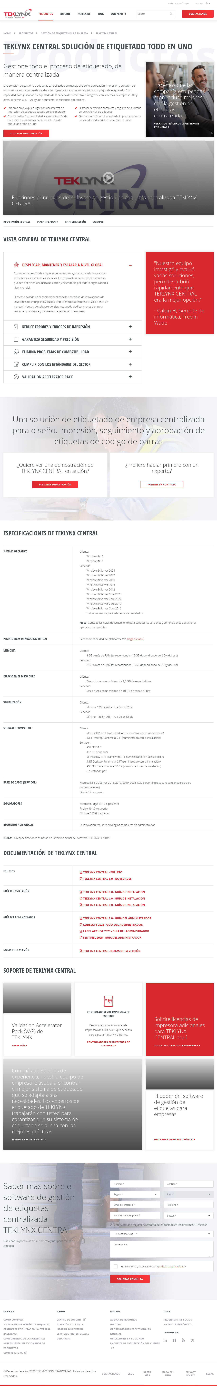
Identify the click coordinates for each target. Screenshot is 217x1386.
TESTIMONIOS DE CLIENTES (28, 1139)
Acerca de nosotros (123, 1319)
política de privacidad (171, 1266)
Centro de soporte (69, 1319)
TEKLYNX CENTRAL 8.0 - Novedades (107, 879)
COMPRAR (117, 14)
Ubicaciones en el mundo (127, 1338)
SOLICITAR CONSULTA (130, 1279)
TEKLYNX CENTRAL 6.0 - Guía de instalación (114, 905)
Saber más (18, 1045)
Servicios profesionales (73, 1333)
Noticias (116, 1333)
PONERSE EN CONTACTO (162, 484)
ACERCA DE (84, 14)
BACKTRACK (10, 1333)
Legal (210, 1373)
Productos (25, 33)
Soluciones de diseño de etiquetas (26, 1324)
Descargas (64, 1338)
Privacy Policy (191, 1373)
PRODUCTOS (46, 14)
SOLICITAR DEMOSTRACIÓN (26, 133)
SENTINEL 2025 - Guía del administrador (112, 937)
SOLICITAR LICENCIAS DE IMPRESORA (176, 1045)
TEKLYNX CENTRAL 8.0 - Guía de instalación (114, 892)
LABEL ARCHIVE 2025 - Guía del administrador (116, 931)
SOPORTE (65, 14)
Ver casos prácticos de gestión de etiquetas (176, 125)
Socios (199, 3)
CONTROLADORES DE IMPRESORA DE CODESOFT (108, 1043)
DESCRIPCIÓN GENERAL (16, 222)
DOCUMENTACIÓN (75, 222)
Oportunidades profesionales (130, 1329)
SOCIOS (167, 1311)
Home (7, 33)
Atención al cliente (70, 1324)
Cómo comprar (13, 1319)
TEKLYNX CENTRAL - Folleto (102, 872)
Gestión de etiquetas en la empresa (64, 33)
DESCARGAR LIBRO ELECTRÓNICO (173, 1139)
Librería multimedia (70, 1329)
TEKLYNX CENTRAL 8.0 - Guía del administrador (117, 918)
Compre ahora (13, 1352)
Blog (131, 1373)
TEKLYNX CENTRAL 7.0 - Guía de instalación (114, 898)
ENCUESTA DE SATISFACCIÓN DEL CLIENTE (135, 1343)
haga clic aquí (135, 639)
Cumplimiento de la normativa (24, 1338)
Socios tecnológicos (178, 1324)
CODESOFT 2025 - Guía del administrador (113, 925)
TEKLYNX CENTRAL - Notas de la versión (112, 951)
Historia (116, 1324)
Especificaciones (47, 222)
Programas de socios (178, 1319)
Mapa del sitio (168, 1373)
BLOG (100, 14)
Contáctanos (198, 13)
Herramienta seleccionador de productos (24, 1346)
